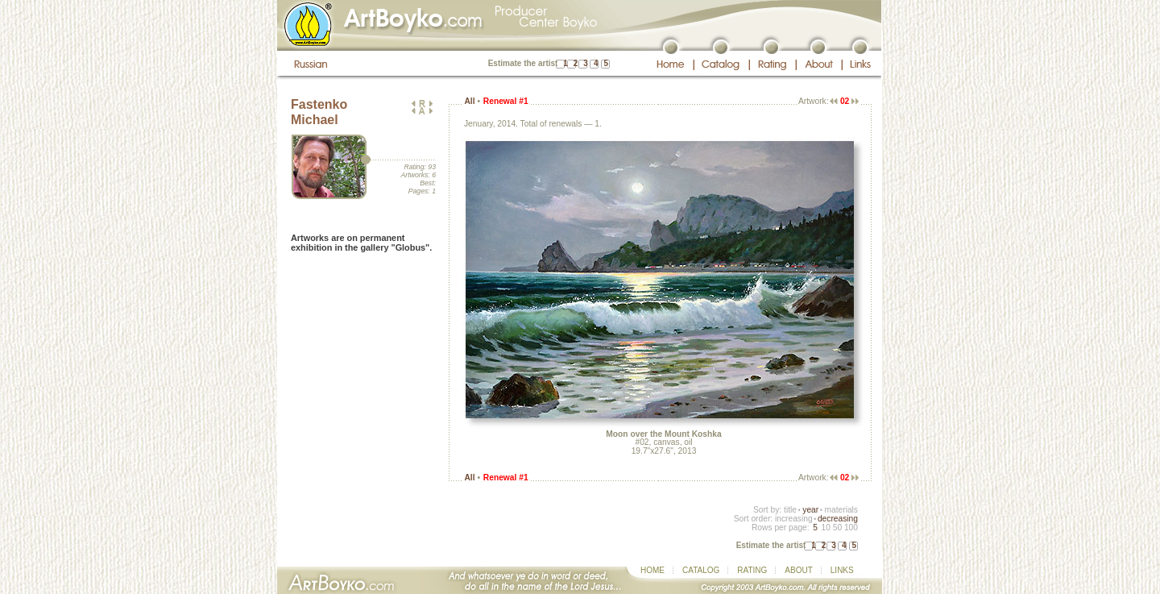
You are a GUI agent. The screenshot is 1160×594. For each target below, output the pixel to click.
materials (841, 509)
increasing (794, 518)
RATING (752, 570)
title (790, 509)
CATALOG (700, 570)
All (469, 101)
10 (825, 527)
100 (851, 527)
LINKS (842, 570)
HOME (652, 570)
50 (837, 527)
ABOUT (798, 570)
